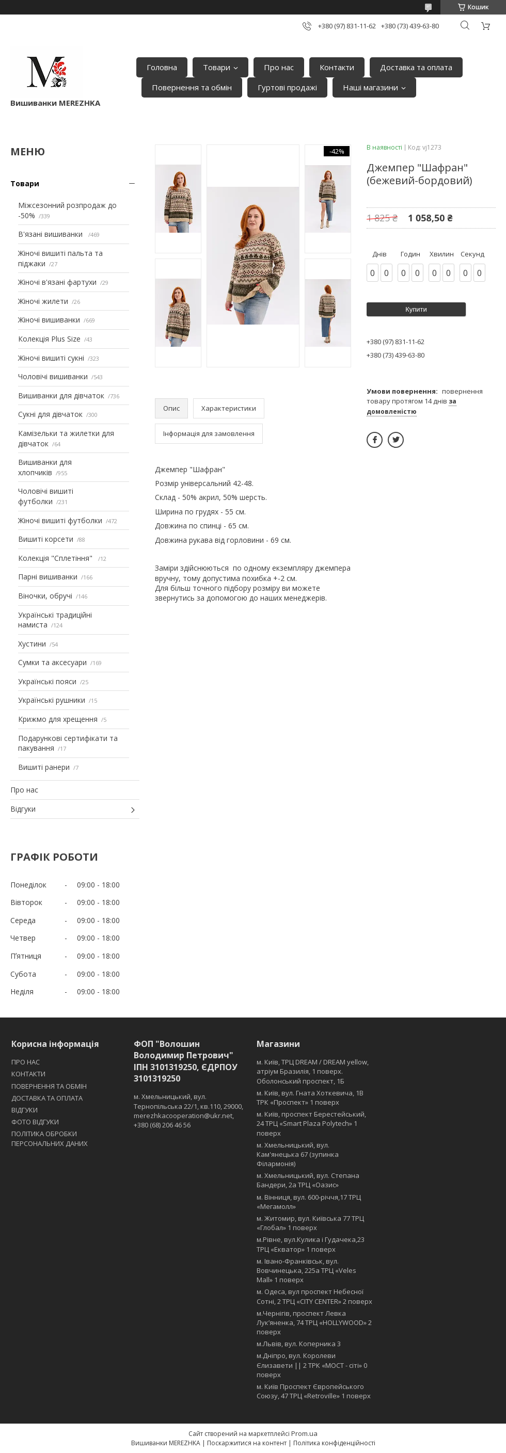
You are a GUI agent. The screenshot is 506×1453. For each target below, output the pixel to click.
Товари (216, 67)
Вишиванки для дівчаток (61, 395)
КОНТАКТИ (28, 1073)
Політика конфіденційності (334, 1443)
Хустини (32, 644)
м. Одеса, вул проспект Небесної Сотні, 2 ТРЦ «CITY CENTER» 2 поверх (314, 1296)
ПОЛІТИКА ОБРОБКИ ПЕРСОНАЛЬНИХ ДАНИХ (49, 1138)
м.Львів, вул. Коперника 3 (299, 1343)
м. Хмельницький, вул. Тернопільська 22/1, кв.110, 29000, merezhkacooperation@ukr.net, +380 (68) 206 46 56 (188, 1110)
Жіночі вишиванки (49, 320)
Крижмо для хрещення (58, 719)
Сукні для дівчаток (50, 414)
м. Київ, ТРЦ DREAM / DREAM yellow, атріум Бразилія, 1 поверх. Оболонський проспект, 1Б (313, 1071)
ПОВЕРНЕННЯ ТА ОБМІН (49, 1086)
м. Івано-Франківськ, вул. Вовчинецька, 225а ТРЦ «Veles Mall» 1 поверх (306, 1270)
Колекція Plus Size (49, 339)
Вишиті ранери (44, 767)
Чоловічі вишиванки (53, 376)
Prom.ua (304, 1433)
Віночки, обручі (45, 596)
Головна (162, 67)
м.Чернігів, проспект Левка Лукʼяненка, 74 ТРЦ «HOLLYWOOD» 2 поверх (314, 1322)
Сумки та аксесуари (52, 662)
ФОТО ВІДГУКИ (35, 1121)
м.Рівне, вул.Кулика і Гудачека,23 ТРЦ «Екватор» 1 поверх (311, 1244)
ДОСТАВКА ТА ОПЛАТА (47, 1098)
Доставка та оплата (416, 67)
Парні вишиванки (47, 577)
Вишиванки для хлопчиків (45, 467)
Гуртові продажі (287, 87)
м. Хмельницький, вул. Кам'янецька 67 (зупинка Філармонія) (298, 1154)
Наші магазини (370, 87)
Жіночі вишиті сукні (51, 358)
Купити (416, 309)
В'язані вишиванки (51, 234)
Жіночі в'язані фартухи (57, 282)
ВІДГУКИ (24, 1110)
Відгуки (23, 809)
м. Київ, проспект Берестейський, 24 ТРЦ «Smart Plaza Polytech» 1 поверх (311, 1123)
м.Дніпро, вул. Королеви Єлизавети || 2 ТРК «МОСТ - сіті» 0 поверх (312, 1365)
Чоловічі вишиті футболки (45, 496)
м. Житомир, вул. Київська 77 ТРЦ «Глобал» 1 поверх (310, 1223)
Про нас (279, 67)
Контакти (337, 67)
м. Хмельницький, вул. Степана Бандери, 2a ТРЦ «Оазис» (308, 1180)
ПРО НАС (25, 1062)
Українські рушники (51, 700)
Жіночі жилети (43, 301)
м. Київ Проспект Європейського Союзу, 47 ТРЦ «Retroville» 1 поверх (314, 1391)
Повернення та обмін (192, 87)
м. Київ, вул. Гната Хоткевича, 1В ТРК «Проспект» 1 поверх (310, 1097)
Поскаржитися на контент (247, 1443)
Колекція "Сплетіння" (56, 558)
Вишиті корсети (45, 539)
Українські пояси (47, 681)
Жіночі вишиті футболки (60, 520)
